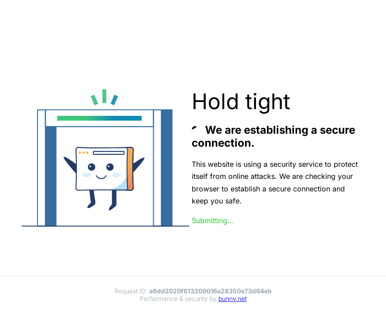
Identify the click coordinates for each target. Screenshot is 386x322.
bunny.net (232, 298)
